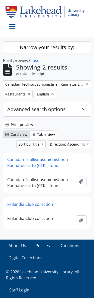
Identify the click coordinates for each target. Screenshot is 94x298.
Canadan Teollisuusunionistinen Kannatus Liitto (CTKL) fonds (37, 162)
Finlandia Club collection (30, 204)
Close (34, 60)
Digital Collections (25, 257)
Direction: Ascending (68, 144)
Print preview (19, 124)
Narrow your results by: (47, 47)
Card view (16, 134)
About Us (17, 245)
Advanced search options (36, 109)
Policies (43, 245)
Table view (43, 134)
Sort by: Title (30, 144)
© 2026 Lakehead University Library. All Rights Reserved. (42, 275)
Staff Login (19, 290)
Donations (69, 245)
